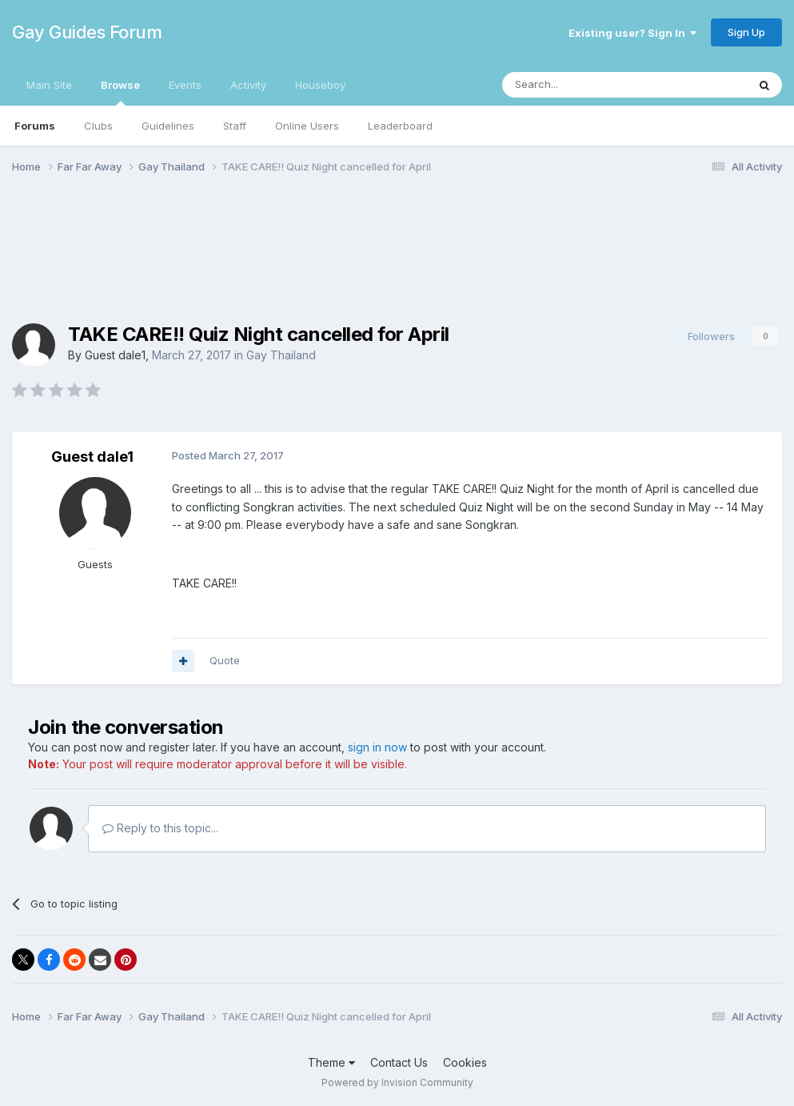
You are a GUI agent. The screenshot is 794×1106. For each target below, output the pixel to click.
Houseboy (320, 84)
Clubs (98, 125)
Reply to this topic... (160, 828)
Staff (234, 125)
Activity (248, 84)
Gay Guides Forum (87, 32)
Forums (34, 125)
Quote (224, 660)
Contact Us (399, 1062)
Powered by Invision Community (397, 1082)
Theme (331, 1062)
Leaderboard (400, 125)
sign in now (377, 747)
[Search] (583, 85)
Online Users (307, 125)
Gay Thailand (281, 355)
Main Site (49, 84)
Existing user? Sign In (632, 32)
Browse (120, 92)
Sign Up (746, 32)
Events (185, 84)
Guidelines (168, 125)
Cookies (465, 1062)
